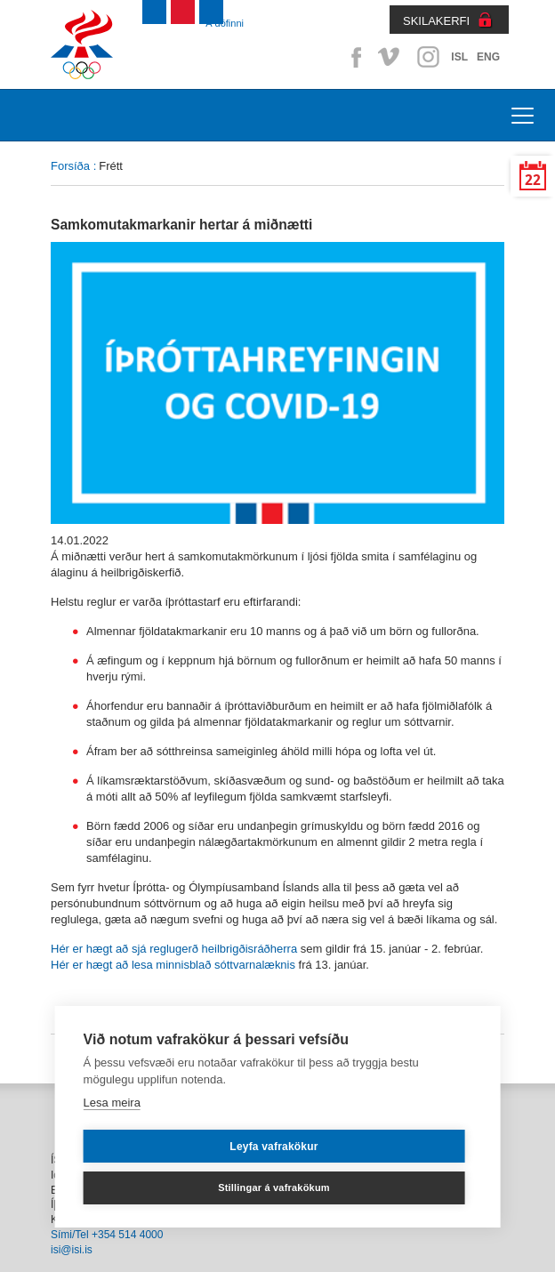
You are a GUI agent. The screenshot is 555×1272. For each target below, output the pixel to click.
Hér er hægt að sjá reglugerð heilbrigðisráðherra (174, 948)
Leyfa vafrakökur (273, 1146)
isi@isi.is (71, 1250)
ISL (459, 57)
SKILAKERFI (436, 21)
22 (533, 180)
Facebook (353, 57)
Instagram (428, 57)
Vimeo (390, 57)
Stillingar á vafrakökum (274, 1187)
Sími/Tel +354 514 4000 (107, 1234)
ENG (488, 57)
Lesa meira (112, 1102)
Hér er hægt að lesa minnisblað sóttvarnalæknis (173, 964)
